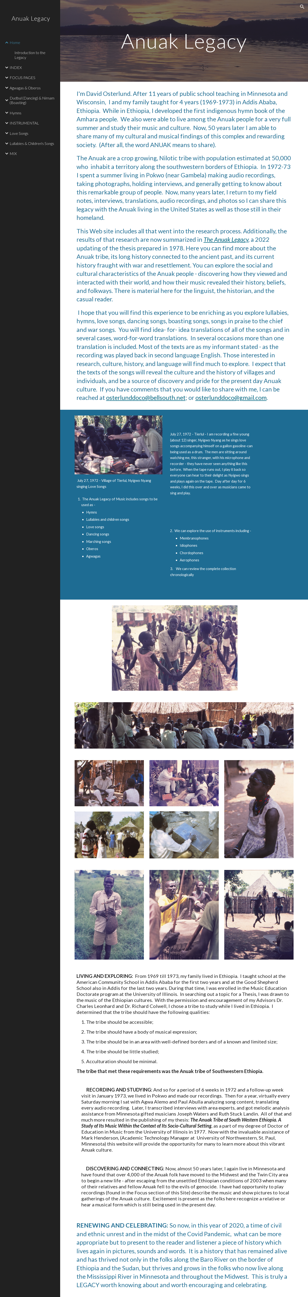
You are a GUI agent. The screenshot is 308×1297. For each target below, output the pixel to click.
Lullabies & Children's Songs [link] (32, 143)
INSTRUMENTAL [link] (24, 123)
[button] (302, 6)
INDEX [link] (16, 67)
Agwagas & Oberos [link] (25, 88)
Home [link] (15, 42)
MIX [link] (13, 153)
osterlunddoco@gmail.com (231, 397)
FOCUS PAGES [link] (22, 77)
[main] (184, 41)
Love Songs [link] (19, 133)
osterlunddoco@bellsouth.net (146, 397)
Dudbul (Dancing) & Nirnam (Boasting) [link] (32, 100)
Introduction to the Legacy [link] (29, 54)
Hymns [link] (15, 113)
